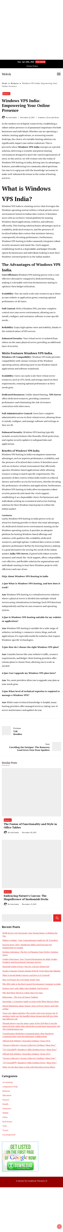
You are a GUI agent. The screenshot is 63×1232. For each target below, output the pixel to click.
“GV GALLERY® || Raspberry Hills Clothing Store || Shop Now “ (29, 1049)
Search (57, 918)
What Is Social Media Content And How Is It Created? (26, 975)
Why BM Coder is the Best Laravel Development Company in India (31, 984)
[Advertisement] (31, 17)
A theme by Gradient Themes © (31, 1180)
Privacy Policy (32, 66)
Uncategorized (8, 1134)
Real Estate (7, 1121)
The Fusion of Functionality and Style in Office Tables (30, 825)
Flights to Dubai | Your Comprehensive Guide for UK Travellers (30, 940)
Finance (5, 1099)
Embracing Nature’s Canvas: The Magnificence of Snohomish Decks (26, 897)
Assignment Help (10, 1086)
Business (6, 94)
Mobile (5, 1112)
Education (6, 1095)
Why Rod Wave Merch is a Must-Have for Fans (22, 992)
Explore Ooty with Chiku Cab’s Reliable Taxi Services (25, 988)
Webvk (6, 74)
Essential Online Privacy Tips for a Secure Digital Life (25, 966)
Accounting (7, 1082)
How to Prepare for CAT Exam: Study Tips (21, 979)
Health (5, 1104)
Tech (4, 1126)
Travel (5, 1130)
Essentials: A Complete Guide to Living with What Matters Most (30, 1001)
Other (5, 1117)
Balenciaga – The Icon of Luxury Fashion (20, 997)
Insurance (6, 1108)
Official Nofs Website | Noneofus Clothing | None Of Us (26, 1040)
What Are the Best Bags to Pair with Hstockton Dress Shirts (28, 1067)
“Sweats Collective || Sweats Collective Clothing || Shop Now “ (29, 1045)
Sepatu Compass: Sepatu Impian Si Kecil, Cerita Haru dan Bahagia (31, 971)
